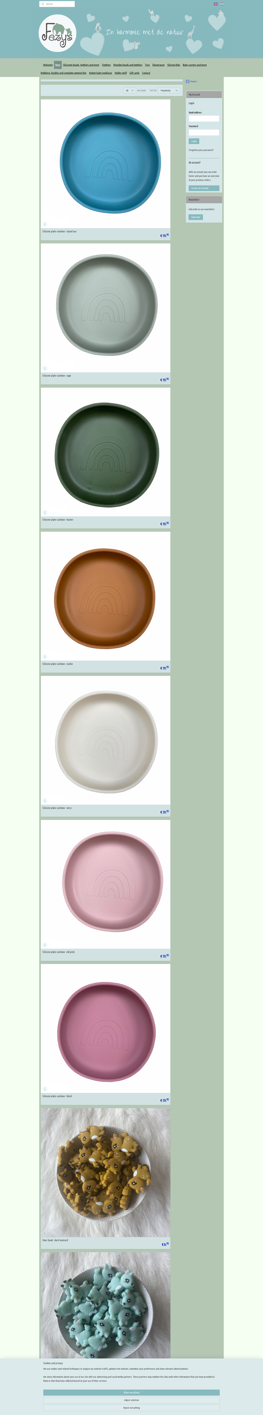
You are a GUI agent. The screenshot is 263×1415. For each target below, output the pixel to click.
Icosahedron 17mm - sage (55, 506)
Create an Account (199, 188)
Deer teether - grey (52, 447)
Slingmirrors (120, 1361)
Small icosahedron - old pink (153, 566)
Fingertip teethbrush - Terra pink (156, 866)
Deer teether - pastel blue (152, 386)
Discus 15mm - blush (101, 746)
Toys (147, 64)
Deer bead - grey (99, 327)
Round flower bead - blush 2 (153, 1165)
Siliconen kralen (122, 1333)
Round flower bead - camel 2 (105, 1165)
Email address (195, 112)
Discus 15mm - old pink (150, 746)
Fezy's (191, 81)
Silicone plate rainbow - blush (57, 267)
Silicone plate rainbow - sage (105, 147)
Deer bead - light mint (150, 267)
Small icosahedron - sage (54, 566)
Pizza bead (96, 1105)
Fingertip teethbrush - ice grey (154, 926)
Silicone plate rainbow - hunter (154, 147)
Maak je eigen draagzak (126, 1353)
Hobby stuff (121, 72)
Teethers (106, 64)
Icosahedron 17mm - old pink (153, 506)
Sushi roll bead (49, 1105)
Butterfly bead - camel (150, 1225)
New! (57, 64)
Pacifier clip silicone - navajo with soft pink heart (61, 1224)
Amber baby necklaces (100, 72)
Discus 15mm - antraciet (151, 626)
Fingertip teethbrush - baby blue (58, 986)
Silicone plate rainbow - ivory (105, 207)
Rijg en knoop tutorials (162, 1345)
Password (193, 126)
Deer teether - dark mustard (56, 386)
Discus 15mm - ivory (52, 746)
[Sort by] (169, 90)
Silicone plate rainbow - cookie (57, 207)
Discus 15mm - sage (149, 686)
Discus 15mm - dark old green (154, 986)
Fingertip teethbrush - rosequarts (107, 926)
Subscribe (195, 217)
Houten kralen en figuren (126, 1337)
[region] (109, 1403)
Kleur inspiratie (158, 1337)
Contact (146, 72)
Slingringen (120, 1357)
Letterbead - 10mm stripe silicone (59, 1285)
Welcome (48, 64)
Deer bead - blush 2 (149, 327)
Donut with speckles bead (152, 1045)
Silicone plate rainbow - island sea (59, 147)
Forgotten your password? (201, 150)
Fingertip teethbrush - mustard (154, 806)
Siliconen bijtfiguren (124, 1341)
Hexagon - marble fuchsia (152, 1285)
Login (194, 141)
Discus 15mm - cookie (101, 626)
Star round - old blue (52, 1165)
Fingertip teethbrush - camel (105, 866)
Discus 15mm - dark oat (102, 986)
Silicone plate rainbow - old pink (155, 207)
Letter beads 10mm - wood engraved (60, 1045)
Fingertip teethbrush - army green (59, 866)
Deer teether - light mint (103, 386)
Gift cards (134, 72)
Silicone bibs (173, 64)
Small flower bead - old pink (56, 626)
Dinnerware (158, 64)
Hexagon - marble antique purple (107, 1285)
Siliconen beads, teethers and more (81, 64)
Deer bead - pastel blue (54, 327)
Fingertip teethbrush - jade (55, 806)
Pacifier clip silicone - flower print (108, 1045)
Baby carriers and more (195, 64)
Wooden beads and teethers (127, 64)
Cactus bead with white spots (153, 1105)
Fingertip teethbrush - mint (56, 926)
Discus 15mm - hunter (53, 686)
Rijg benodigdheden (124, 1345)
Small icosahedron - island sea (106, 566)
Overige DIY (120, 1369)
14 (171, 1306)
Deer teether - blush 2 (102, 447)
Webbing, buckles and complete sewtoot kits (63, 72)
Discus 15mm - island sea (103, 686)
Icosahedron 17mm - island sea (106, 506)
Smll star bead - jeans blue (104, 1225)
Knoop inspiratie (159, 1333)
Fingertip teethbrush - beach (105, 806)
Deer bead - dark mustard (103, 267)
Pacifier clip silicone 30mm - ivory (156, 447)
